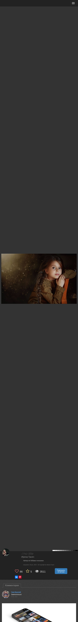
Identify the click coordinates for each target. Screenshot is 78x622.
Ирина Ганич (27, 557)
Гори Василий (16, 592)
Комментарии (12, 585)
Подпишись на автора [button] (61, 571)
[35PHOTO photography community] (12, 3)
